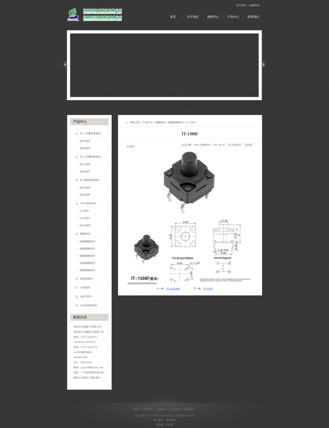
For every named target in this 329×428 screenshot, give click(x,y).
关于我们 (148, 409)
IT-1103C (208, 288)
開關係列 (160, 122)
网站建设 (158, 419)
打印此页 (234, 144)
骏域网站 (171, 419)
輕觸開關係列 (175, 122)
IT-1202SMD (173, 288)
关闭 (248, 144)
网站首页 (135, 122)
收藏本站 (254, 5)
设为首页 (241, 5)
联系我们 (190, 409)
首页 (136, 409)
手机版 (169, 424)
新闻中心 (162, 409)
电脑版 (160, 424)
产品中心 (148, 122)
